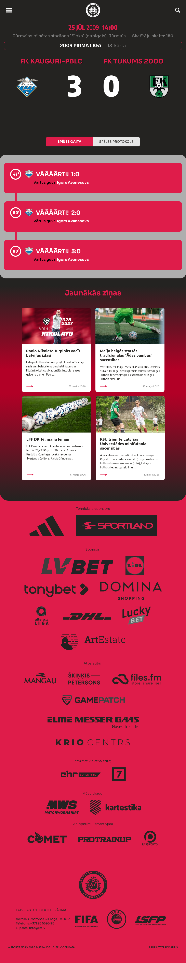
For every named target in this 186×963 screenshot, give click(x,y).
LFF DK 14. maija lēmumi (49, 439)
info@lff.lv (37, 928)
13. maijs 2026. (130, 474)
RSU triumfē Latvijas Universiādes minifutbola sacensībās (123, 443)
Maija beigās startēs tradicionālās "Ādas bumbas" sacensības (126, 355)
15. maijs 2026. (56, 386)
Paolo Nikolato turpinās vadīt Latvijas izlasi (53, 353)
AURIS (174, 947)
